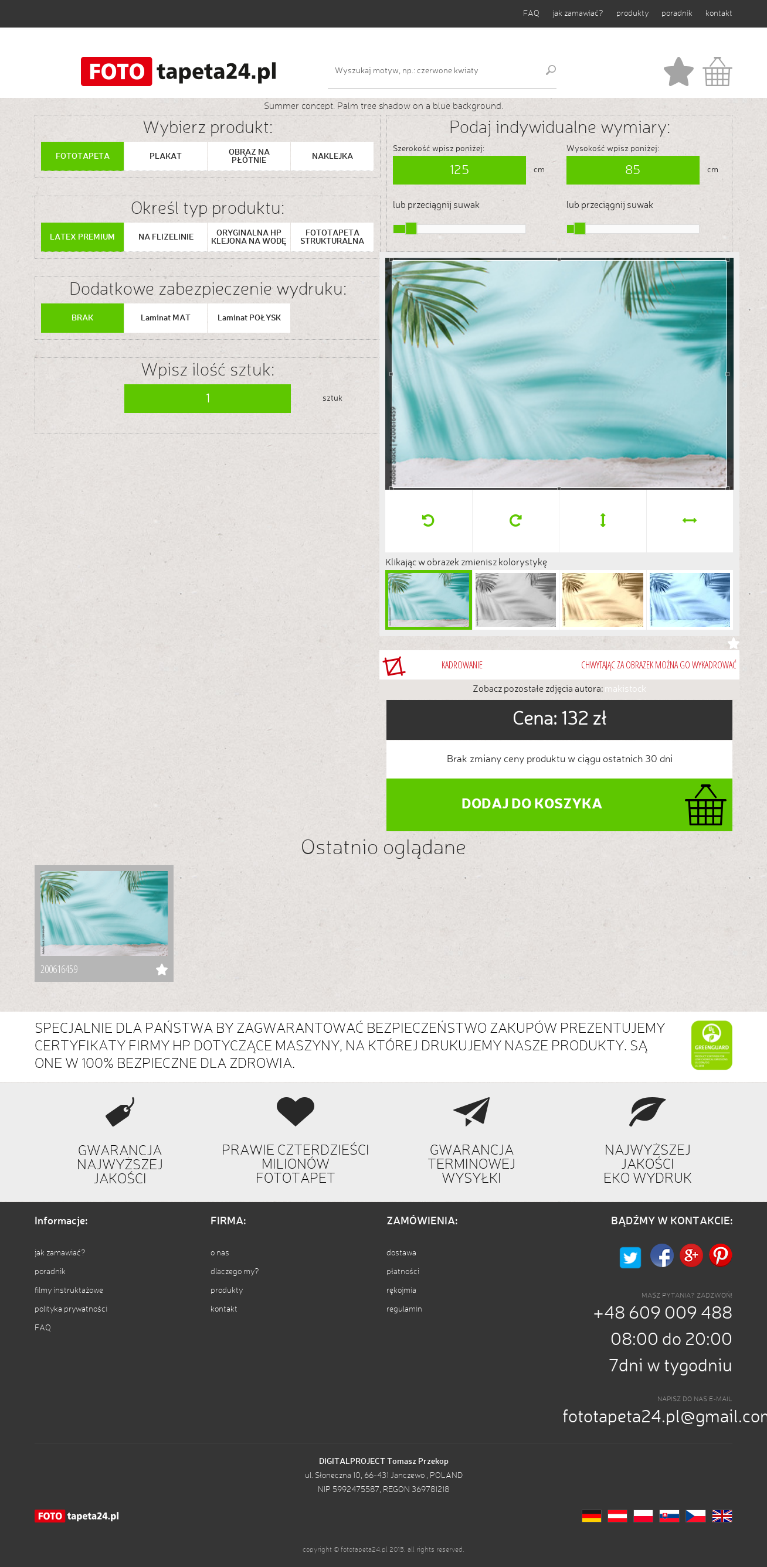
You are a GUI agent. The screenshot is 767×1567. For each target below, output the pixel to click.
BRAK (82, 318)
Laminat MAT (166, 318)
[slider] (411, 228)
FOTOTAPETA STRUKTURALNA (332, 237)
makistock (625, 689)
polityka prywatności (71, 1309)
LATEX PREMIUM (82, 237)
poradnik (677, 13)
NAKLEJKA (332, 156)
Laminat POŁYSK (249, 318)
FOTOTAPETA (83, 156)
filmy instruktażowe (69, 1290)
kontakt (718, 13)
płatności (402, 1272)
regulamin (404, 1309)
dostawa (401, 1253)
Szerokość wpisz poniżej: (438, 149)
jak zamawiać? (577, 13)
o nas (220, 1253)
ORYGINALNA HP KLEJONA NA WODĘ (249, 237)
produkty (632, 13)
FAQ (531, 13)
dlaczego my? (235, 1272)
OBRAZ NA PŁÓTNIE (249, 156)
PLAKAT (166, 156)
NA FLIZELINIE (166, 237)
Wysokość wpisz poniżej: (612, 149)
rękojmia (401, 1290)
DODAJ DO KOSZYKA (531, 805)
